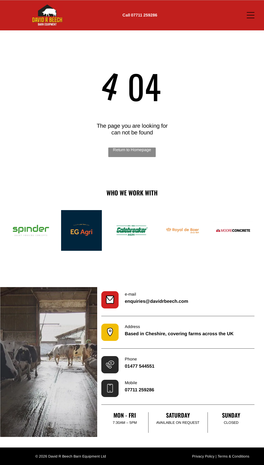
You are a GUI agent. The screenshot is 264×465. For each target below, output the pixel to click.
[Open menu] (250, 15)
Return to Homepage (132, 150)
